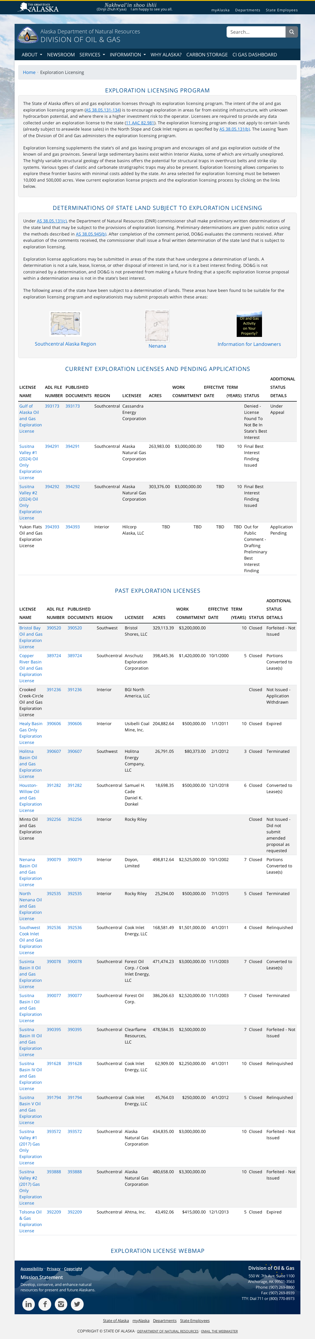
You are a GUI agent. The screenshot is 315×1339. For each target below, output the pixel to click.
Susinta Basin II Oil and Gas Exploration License (30, 974)
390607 (54, 751)
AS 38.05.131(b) (234, 129)
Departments (248, 10)
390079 (54, 859)
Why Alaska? (166, 54)
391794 (54, 1097)
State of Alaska (39, 7)
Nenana (157, 346)
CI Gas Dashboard (255, 54)
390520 (54, 628)
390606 (54, 723)
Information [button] (126, 54)
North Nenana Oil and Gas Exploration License (30, 906)
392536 (54, 927)
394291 (52, 446)
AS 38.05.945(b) (91, 234)
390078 (54, 961)
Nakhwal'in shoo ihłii (131, 5)
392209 (54, 1212)
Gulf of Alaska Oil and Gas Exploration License (30, 418)
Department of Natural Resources (168, 1331)
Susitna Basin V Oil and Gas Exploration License (30, 1110)
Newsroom (61, 54)
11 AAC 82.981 (140, 123)
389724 (54, 655)
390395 (54, 1029)
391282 (54, 785)
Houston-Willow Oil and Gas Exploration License (30, 797)
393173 (52, 406)
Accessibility (32, 1268)
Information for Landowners (249, 344)
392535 (54, 893)
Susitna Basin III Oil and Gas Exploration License (30, 1042)
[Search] (256, 32)
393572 (54, 1131)
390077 (54, 995)
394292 (52, 486)
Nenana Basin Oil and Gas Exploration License (30, 872)
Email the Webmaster (219, 1331)
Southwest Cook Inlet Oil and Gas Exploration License (31, 940)
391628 (54, 1063)
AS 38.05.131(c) (52, 221)
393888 (54, 1171)
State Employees (282, 10)
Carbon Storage (207, 54)
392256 (54, 819)
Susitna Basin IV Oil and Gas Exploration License (30, 1076)
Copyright (73, 1268)
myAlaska (220, 10)
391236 (54, 689)
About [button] (30, 54)
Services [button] (90, 54)
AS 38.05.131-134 (103, 110)
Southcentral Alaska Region (65, 343)
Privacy (53, 1268)
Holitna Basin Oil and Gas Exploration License (30, 763)
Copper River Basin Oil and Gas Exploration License (31, 668)
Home (29, 72)
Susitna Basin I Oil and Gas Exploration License (30, 1008)
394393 (52, 527)
